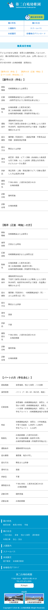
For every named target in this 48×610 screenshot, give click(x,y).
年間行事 (6, 541)
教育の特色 (17, 526)
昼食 (16, 536)
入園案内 (12, 28)
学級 (26, 526)
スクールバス (36, 28)
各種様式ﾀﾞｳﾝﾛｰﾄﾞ (11, 569)
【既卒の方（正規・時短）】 (32, 72)
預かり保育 (25, 536)
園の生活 (36, 23)
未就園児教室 (18, 562)
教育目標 (6, 526)
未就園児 (12, 33)
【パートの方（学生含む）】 (11, 75)
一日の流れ (7, 536)
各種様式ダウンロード (36, 33)
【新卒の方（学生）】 (9, 72)
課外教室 (36, 536)
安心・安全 (17, 541)
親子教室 (6, 562)
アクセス (24, 585)
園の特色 (12, 23)
